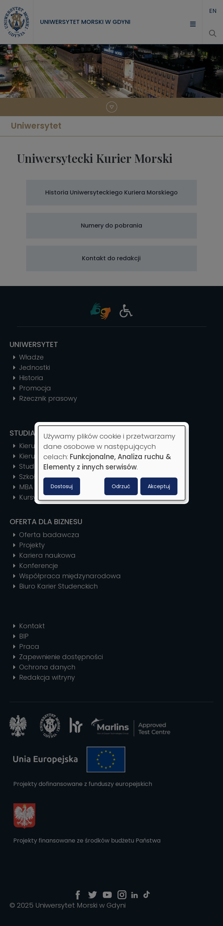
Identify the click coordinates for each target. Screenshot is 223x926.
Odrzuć (121, 486)
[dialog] (111, 463)
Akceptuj (159, 486)
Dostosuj (62, 486)
